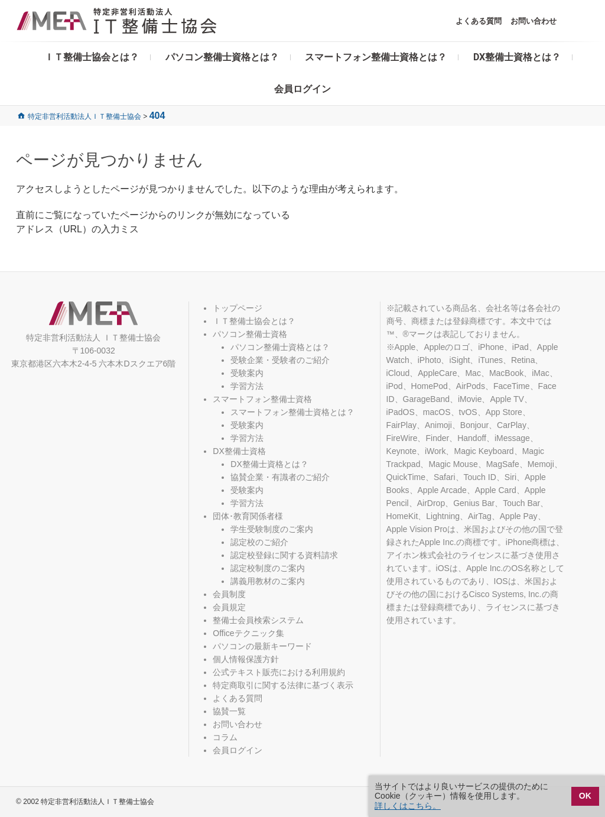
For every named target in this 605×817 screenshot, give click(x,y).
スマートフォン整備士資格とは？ (376, 57)
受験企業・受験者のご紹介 (280, 360)
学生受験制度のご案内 (271, 529)
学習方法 (247, 386)
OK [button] (585, 795)
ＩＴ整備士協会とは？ (91, 57)
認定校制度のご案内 (267, 568)
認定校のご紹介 (259, 542)
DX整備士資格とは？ (517, 57)
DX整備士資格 (239, 451)
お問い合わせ (533, 21)
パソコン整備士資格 (250, 334)
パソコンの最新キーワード (262, 646)
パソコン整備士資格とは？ (222, 57)
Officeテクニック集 (248, 633)
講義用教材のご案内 (267, 581)
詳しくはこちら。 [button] (408, 805)
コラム (225, 737)
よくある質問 (479, 21)
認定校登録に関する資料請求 (284, 555)
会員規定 (229, 607)
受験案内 (247, 373)
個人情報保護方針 (246, 659)
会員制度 (229, 594)
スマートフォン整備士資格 (262, 399)
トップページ (237, 308)
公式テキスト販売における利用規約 (279, 672)
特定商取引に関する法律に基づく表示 (283, 685)
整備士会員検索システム (258, 620)
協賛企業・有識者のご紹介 (280, 477)
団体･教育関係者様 (248, 516)
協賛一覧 (229, 711)
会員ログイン (302, 89)
